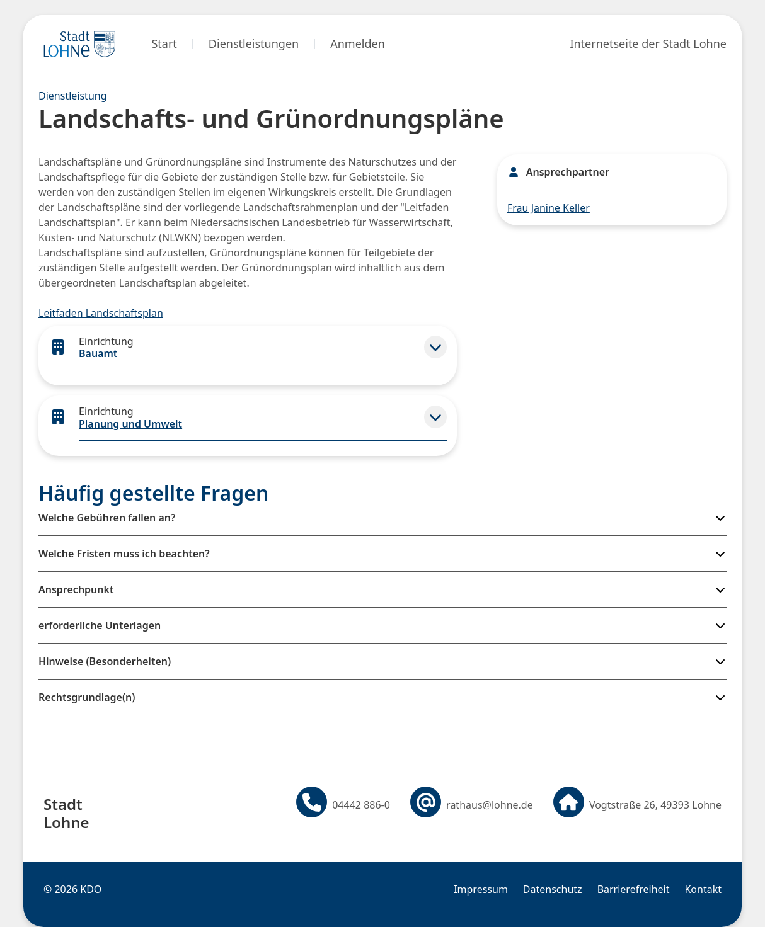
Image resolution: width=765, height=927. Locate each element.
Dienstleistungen (254, 43)
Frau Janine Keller (548, 208)
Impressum (481, 889)
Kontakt (703, 889)
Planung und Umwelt (130, 424)
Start (163, 43)
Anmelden (357, 43)
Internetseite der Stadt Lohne (648, 43)
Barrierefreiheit (633, 889)
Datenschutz (552, 889)
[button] (435, 347)
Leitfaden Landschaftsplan (100, 313)
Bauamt (98, 353)
